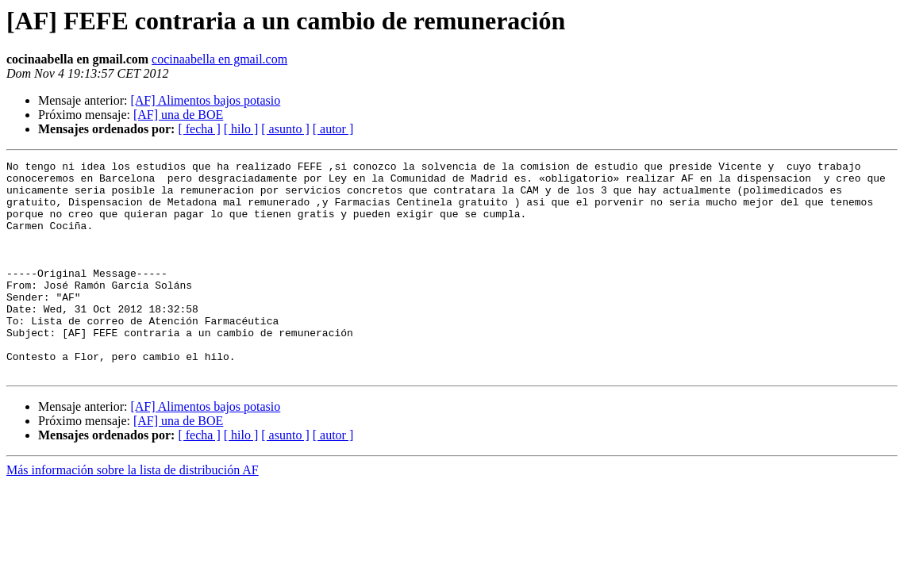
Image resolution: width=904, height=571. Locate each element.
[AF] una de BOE (178, 114)
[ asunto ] (285, 129)
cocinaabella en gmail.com (219, 59)
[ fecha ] (199, 129)
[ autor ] (333, 129)
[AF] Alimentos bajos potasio (205, 100)
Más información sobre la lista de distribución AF (132, 512)
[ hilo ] (241, 129)
